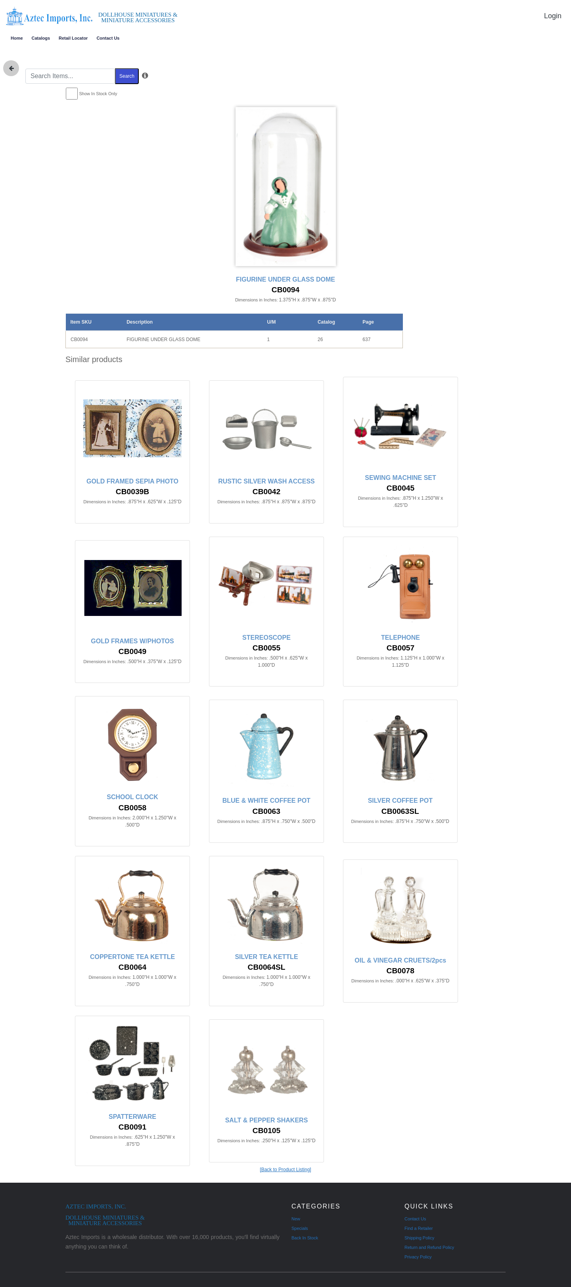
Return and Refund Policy (429, 1247)
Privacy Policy (417, 1256)
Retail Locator (73, 38)
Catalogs (41, 38)
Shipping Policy (419, 1237)
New (295, 1218)
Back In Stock (304, 1237)
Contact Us (107, 38)
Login (552, 16)
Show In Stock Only (98, 93)
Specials (299, 1228)
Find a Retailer (418, 1228)
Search (126, 76)
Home (17, 38)
